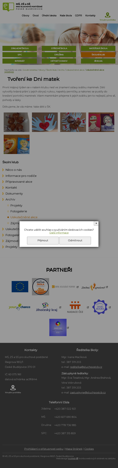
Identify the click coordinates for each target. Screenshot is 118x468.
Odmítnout (75, 240)
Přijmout (42, 240)
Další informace (59, 232)
